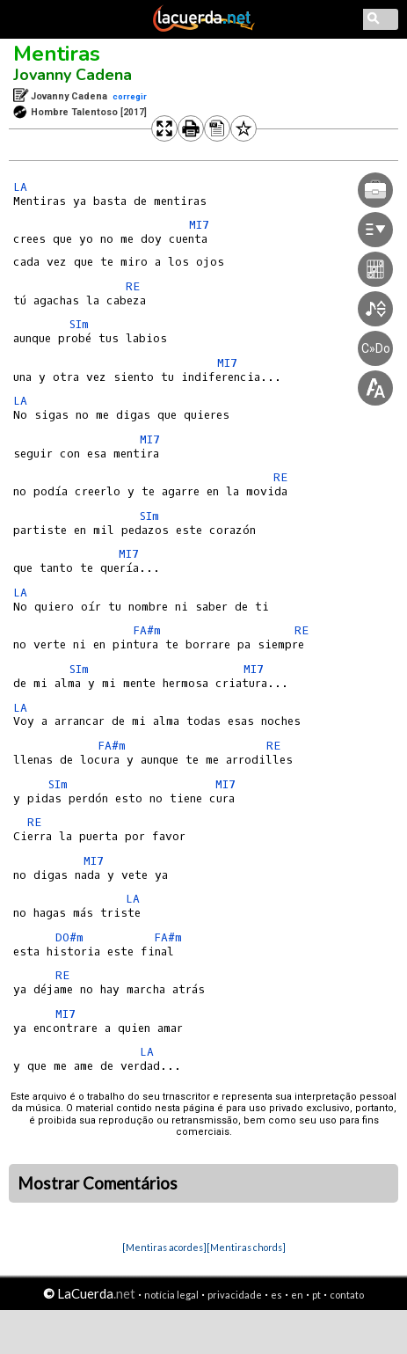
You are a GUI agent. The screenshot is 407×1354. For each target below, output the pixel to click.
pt (316, 1294)
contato (347, 1294)
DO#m (69, 937)
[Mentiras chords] (246, 1247)
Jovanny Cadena (72, 74)
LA (20, 186)
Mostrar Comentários (98, 1183)
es (276, 1294)
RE (133, 286)
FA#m (147, 630)
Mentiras (56, 54)
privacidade (234, 1294)
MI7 (150, 439)
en (297, 1294)
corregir (130, 96)
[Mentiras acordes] (164, 1247)
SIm (79, 324)
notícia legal (171, 1294)
